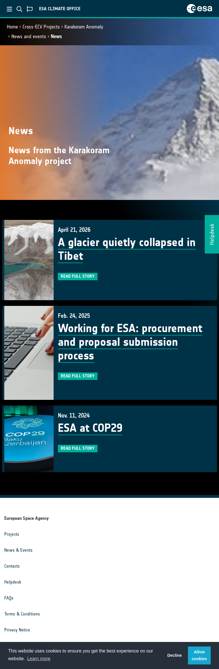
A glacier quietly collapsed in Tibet (127, 249)
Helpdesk (12, 582)
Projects (11, 534)
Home (12, 27)
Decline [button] (174, 655)
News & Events (18, 550)
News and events (28, 36)
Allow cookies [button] (199, 655)
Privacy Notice (17, 630)
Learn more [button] (38, 658)
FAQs (8, 598)
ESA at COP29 (90, 428)
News (56, 36)
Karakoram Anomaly (83, 27)
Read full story (78, 276)
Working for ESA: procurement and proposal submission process (130, 342)
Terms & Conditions (22, 614)
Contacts (12, 566)
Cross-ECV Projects (41, 27)
